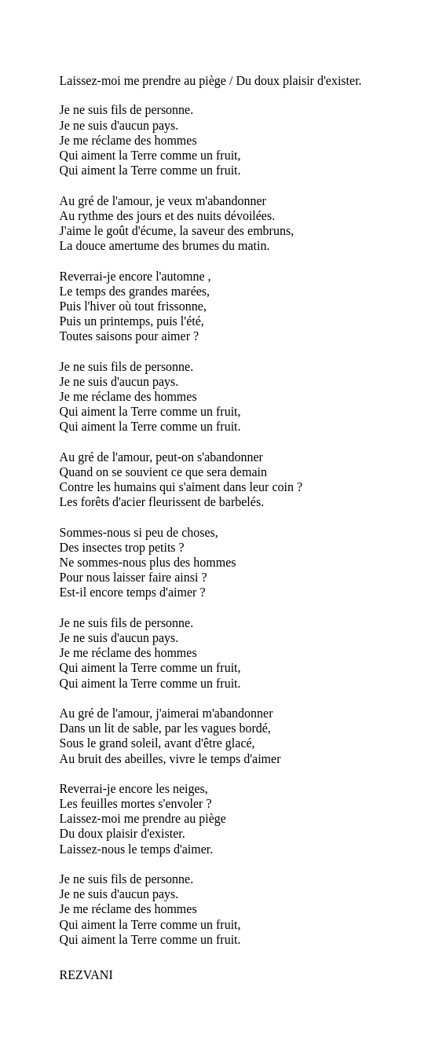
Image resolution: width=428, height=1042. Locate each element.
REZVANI (86, 974)
